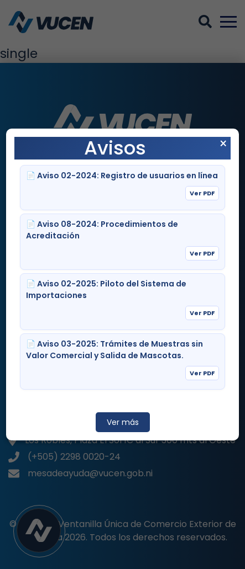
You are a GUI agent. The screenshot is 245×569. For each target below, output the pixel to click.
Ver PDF (202, 193)
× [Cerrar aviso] (223, 144)
